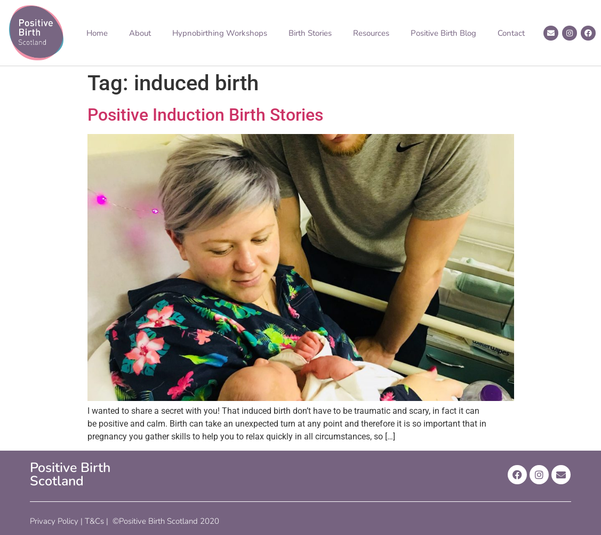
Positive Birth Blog (443, 33)
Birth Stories (310, 33)
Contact (511, 33)
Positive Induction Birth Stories (205, 115)
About (140, 33)
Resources (371, 33)
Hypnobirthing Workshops (219, 33)
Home (97, 33)
